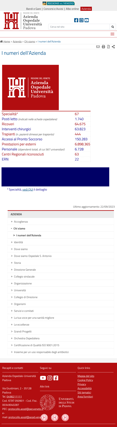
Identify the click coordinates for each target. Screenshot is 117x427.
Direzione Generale (25, 270)
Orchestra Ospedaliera (26, 338)
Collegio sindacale (24, 276)
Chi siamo (19, 228)
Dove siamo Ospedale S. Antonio (33, 256)
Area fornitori (85, 397)
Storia (17, 263)
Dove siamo (21, 249)
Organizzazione (23, 283)
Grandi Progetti (23, 331)
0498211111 (14, 397)
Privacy (82, 384)
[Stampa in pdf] (108, 46)
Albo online (72, 9)
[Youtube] (87, 20)
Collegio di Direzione (25, 297)
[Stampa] (103, 46)
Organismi (20, 304)
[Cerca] (79, 27)
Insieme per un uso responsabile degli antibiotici (41, 352)
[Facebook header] (76, 20)
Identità (18, 242)
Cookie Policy (85, 380)
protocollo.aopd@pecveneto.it (25, 409)
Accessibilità (85, 388)
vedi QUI (27, 189)
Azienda (86, 9)
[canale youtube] (43, 378)
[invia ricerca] (113, 27)
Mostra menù (113, 33)
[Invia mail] (98, 46)
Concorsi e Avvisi (53, 9)
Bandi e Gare (33, 9)
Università (20, 290)
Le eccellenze (21, 325)
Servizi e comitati (24, 311)
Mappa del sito (86, 376)
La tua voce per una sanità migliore (34, 318)
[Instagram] (81, 20)
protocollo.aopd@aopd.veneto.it (27, 417)
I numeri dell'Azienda (28, 235)
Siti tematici (84, 392)
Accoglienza (21, 222)
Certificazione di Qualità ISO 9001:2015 (36, 345)
